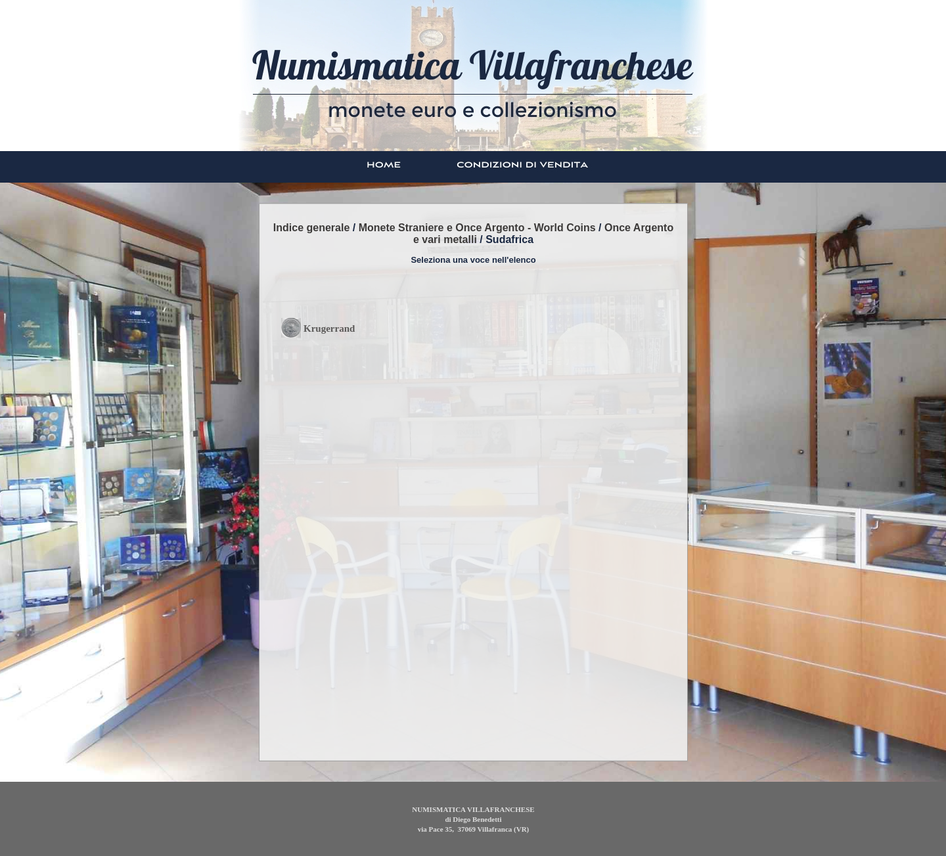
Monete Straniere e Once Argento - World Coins (477, 227)
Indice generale (311, 227)
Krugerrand (329, 328)
